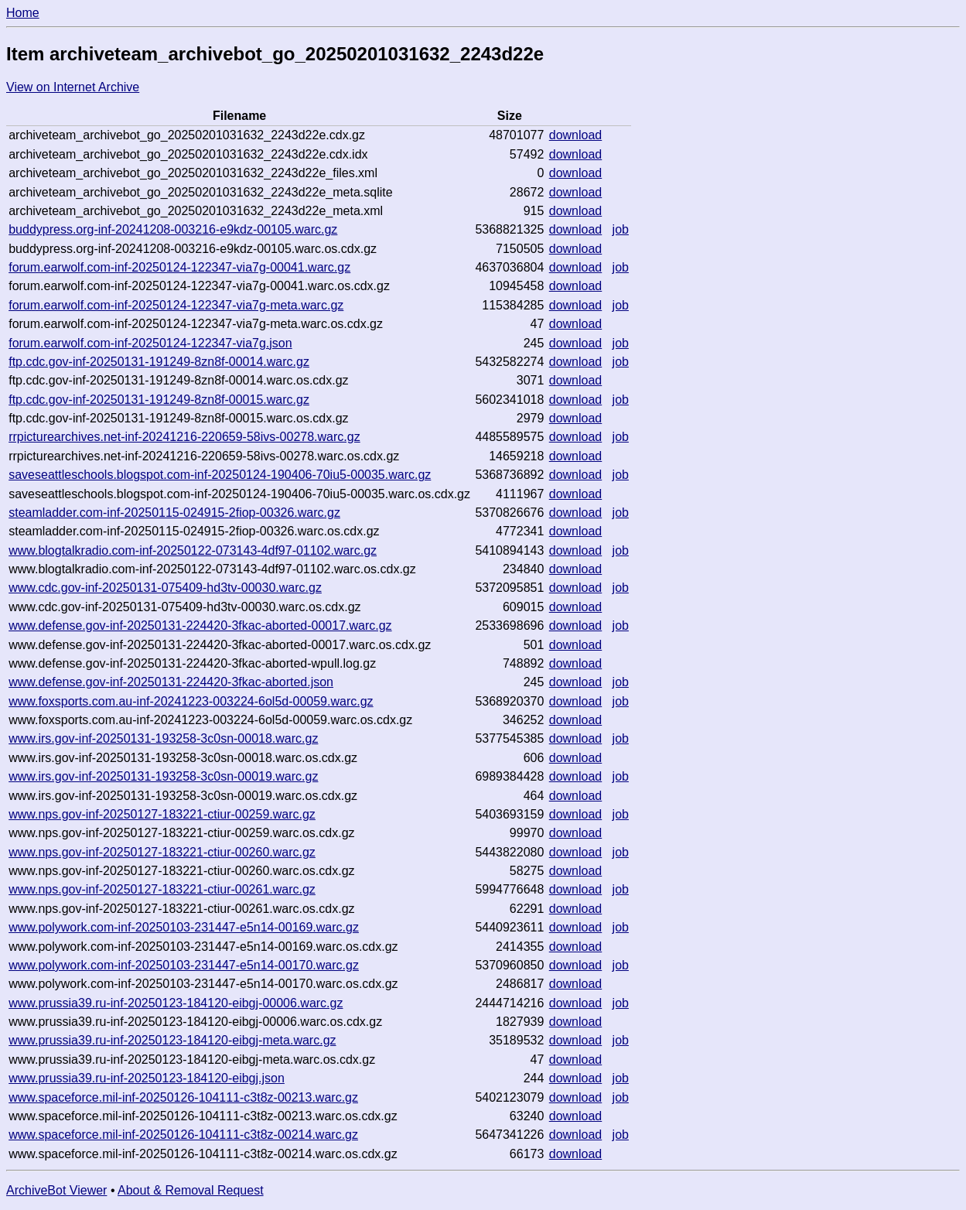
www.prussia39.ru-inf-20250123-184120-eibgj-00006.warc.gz (176, 1003)
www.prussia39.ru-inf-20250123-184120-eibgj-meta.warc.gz (172, 1040)
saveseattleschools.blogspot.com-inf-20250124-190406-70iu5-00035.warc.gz (220, 474)
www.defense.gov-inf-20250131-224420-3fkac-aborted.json (171, 682)
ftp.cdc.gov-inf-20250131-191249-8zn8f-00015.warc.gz (159, 399)
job (621, 229)
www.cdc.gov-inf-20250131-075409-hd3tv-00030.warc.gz (165, 587)
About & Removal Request (191, 1190)
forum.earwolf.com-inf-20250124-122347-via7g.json (150, 343)
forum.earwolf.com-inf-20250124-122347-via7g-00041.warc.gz (179, 267)
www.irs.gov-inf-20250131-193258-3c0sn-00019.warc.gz (163, 776)
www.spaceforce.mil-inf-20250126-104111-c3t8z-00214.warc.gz (183, 1134)
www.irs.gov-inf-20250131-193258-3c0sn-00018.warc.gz (163, 738)
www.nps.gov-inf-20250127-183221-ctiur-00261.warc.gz (162, 889)
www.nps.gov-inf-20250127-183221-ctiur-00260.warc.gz (162, 852)
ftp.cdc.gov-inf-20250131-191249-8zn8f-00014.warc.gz (159, 361)
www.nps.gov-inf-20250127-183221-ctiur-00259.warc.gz (162, 814)
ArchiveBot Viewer (56, 1190)
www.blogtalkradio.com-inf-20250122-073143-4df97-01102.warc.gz (193, 550)
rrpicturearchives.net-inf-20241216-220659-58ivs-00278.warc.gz (184, 436)
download (575, 135)
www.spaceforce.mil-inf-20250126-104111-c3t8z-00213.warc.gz (183, 1097)
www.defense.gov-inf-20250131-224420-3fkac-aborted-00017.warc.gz (200, 625)
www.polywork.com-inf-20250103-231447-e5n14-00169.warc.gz (184, 927)
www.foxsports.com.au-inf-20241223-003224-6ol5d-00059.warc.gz (191, 701)
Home (22, 12)
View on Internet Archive (72, 87)
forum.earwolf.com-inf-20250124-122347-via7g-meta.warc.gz (176, 305)
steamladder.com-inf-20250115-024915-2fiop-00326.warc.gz (174, 512)
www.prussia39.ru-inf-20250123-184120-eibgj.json (147, 1078)
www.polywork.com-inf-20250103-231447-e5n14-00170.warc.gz (184, 965)
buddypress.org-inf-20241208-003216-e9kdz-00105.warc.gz (173, 229)
